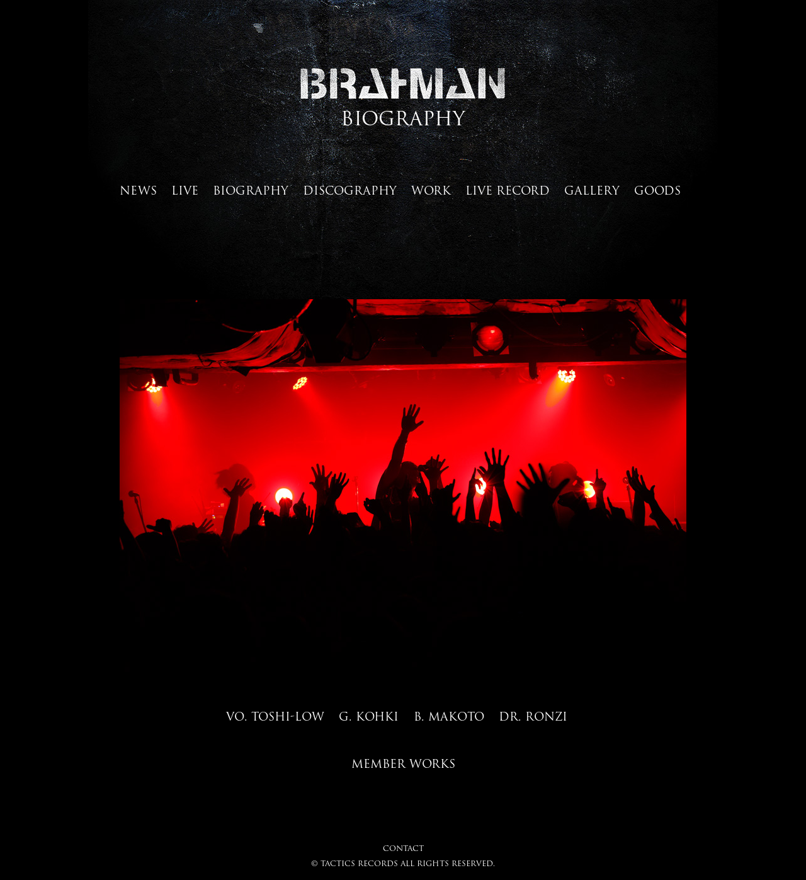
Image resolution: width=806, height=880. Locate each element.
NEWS (138, 190)
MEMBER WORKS (403, 763)
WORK (431, 190)
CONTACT (403, 848)
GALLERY (592, 190)
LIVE (184, 190)
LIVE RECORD (507, 190)
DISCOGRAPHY (350, 190)
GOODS (657, 190)
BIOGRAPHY (250, 190)
